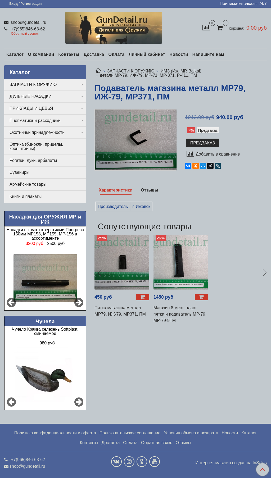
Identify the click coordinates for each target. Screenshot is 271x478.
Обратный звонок (25, 33)
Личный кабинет (147, 54)
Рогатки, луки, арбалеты (33, 160)
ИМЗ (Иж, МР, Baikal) (181, 71)
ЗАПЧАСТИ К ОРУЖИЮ (131, 71)
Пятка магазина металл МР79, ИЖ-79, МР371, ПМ (120, 311)
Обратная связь (156, 442)
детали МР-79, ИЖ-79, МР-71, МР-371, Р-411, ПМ (148, 75)
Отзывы (183, 442)
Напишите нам (208, 54)
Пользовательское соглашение (130, 433)
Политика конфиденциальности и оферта (55, 433)
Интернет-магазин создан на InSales (231, 463)
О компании (41, 54)
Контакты (68, 54)
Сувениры (19, 172)
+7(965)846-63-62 (27, 29)
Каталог (15, 54)
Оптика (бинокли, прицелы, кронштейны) (36, 146)
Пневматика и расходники (35, 120)
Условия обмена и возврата (191, 433)
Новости (178, 54)
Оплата (116, 54)
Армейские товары (28, 184)
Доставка (94, 54)
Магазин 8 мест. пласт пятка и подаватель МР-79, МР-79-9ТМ (179, 314)
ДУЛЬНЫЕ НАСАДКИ (30, 96)
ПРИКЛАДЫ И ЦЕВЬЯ (31, 108)
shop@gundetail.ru (28, 22)
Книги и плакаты (26, 196)
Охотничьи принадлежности (37, 132)
